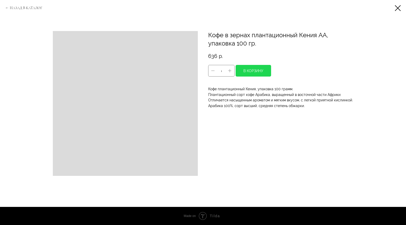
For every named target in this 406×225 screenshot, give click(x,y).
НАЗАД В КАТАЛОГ (26, 8)
